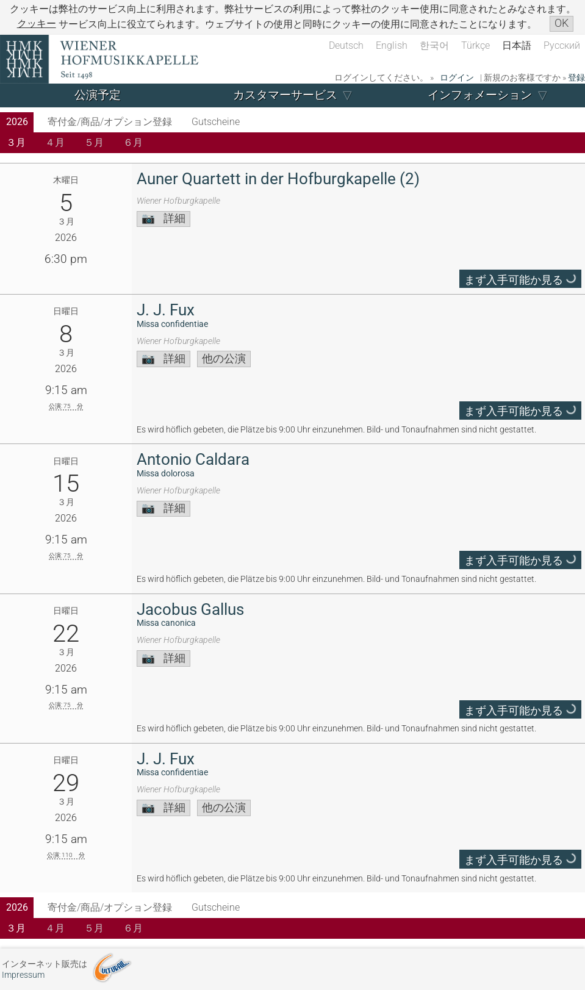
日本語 (516, 45)
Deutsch (346, 45)
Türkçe (475, 45)
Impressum (23, 975)
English (391, 45)
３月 (16, 142)
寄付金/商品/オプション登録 (110, 121)
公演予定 (97, 95)
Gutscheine (216, 121)
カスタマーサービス (285, 95)
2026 (17, 121)
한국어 (434, 45)
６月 (133, 142)
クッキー (36, 23)
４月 (55, 142)
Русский (562, 45)
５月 (94, 142)
